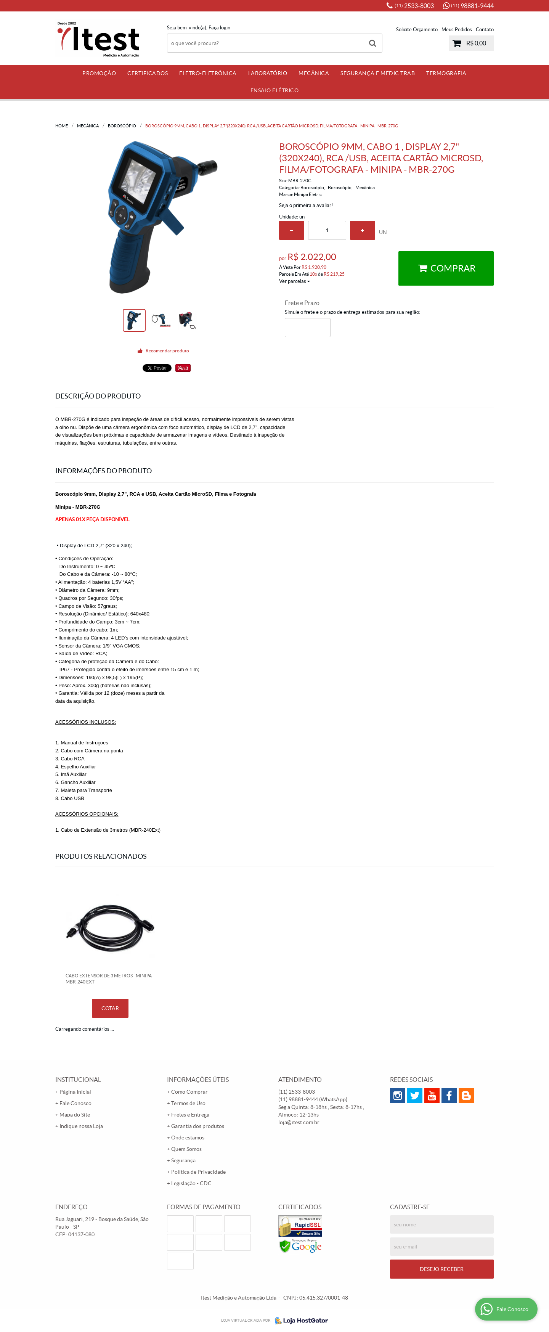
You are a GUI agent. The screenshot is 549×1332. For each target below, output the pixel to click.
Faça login (219, 28)
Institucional (78, 1079)
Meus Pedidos (456, 29)
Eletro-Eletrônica (208, 73)
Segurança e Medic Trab (377, 73)
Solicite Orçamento (417, 29)
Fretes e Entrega (190, 1115)
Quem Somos (186, 1149)
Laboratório (267, 73)
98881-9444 (472, 5)
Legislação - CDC (191, 1183)
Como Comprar (189, 1092)
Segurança (183, 1160)
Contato (485, 29)
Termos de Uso (188, 1103)
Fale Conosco (75, 1103)
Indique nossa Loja (81, 1126)
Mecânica (314, 73)
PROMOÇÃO (99, 73)
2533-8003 (414, 5)
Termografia (446, 73)
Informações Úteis (198, 1079)
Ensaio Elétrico (274, 90)
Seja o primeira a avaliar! (306, 205)
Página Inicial (75, 1092)
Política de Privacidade (198, 1172)
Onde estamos (187, 1137)
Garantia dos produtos (197, 1126)
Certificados (147, 73)
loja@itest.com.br (298, 1122)
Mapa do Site (74, 1115)
